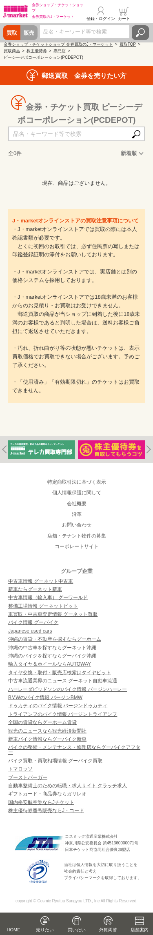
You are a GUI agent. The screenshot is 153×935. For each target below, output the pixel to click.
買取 (12, 33)
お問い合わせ (76, 525)
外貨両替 (108, 929)
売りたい (45, 929)
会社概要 (76, 503)
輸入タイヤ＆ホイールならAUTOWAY (49, 664)
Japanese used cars (30, 631)
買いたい (77, 929)
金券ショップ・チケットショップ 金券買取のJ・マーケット (58, 44)
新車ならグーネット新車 (35, 589)
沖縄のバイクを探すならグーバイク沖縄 (52, 656)
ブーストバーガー (27, 777)
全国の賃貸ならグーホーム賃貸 (42, 722)
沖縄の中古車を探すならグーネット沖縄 (52, 648)
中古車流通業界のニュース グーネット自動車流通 (62, 681)
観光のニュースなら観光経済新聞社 (47, 731)
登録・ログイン (100, 18)
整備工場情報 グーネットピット (43, 606)
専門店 (59, 51)
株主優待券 (37, 51)
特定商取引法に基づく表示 (76, 482)
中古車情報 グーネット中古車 (40, 581)
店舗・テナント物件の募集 (76, 536)
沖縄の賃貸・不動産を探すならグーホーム (54, 639)
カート (124, 18)
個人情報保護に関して (76, 492)
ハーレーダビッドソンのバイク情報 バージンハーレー (67, 689)
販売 (29, 33)
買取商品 (12, 51)
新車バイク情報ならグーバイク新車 (47, 739)
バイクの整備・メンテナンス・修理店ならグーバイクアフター (74, 749)
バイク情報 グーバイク (33, 622)
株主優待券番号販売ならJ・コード (46, 810)
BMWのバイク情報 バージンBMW (45, 697)
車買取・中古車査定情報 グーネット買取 (53, 614)
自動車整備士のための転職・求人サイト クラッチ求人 (67, 785)
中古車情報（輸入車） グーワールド (48, 597)
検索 (140, 32)
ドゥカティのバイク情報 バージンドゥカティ (57, 705)
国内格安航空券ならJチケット (41, 802)
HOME (13, 929)
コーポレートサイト (77, 546)
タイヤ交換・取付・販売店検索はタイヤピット (59, 672)
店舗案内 (140, 929)
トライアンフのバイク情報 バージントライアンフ (62, 714)
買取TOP (128, 44)
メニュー (142, 14)
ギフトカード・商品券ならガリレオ (47, 794)
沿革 (77, 514)
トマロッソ (20, 769)
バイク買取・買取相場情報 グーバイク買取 (55, 761)
